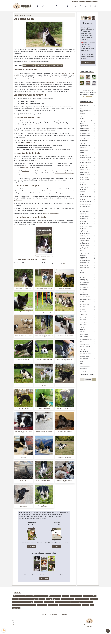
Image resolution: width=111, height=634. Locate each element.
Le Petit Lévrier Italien (88, 304)
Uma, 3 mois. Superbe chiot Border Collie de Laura (44, 505)
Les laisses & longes (76, 602)
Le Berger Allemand (88, 128)
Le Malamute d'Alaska (88, 291)
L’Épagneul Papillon (88, 245)
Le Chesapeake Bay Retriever (88, 198)
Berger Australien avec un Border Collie (64, 360)
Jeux (82, 599)
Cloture (26, 605)
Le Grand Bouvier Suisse (88, 260)
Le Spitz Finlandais (88, 336)
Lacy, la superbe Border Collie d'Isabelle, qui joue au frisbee (64, 456)
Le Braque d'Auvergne (88, 174)
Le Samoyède (88, 319)
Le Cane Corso (88, 189)
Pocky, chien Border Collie (23, 408)
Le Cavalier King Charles (88, 196)
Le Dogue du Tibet (88, 235)
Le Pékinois (88, 303)
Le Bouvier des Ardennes (88, 164)
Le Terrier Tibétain (88, 358)
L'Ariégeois (88, 113)
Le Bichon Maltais (88, 150)
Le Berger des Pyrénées (88, 145)
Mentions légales (53, 614)
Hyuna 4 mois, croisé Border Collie (65, 431)
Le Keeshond (88, 269)
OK (94, 379)
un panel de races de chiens (50, 213)
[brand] (22, 6)
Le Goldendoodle (88, 257)
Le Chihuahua (88, 200)
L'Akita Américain (88, 107)
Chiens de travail (38, 602)
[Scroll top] (108, 631)
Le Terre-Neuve (88, 343)
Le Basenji (88, 117)
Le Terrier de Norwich (88, 356)
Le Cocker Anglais (88, 218)
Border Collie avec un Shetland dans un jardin (44, 384)
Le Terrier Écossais (88, 350)
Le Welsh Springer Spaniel (88, 367)
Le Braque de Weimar (88, 181)
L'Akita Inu (88, 109)
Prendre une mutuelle (28, 65)
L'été (67, 605)
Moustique (93, 595)
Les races (51, 6)
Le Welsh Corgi (88, 365)
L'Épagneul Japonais (88, 242)
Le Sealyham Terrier (88, 321)
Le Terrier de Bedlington (88, 346)
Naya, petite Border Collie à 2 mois (65, 408)
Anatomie (71, 599)
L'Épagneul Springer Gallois (88, 247)
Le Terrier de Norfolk (88, 355)
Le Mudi (88, 298)
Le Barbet (88, 115)
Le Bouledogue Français (88, 161)
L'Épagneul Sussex (88, 249)
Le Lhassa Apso (88, 289)
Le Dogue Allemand (88, 230)
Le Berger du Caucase (88, 135)
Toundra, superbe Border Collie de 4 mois (44, 481)
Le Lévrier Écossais (88, 281)
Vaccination (66, 595)
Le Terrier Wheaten (88, 360)
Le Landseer (88, 276)
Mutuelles (95, 1)
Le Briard (88, 183)
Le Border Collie (88, 154)
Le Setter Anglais (88, 323)
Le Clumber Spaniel (88, 215)
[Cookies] (3, 630)
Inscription (75, 1)
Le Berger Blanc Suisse (88, 134)
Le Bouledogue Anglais (88, 159)
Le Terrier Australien (88, 345)
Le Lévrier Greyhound (88, 282)
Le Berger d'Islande (88, 140)
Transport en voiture (75, 605)
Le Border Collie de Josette (44, 408)
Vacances (61, 605)
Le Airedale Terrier (88, 105)
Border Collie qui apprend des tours (65, 335)
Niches (84, 602)
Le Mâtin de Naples (88, 294)
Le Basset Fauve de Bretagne (88, 120)
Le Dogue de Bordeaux (88, 233)
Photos (80, 1)
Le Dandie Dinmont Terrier (88, 227)
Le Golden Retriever (88, 259)
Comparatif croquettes (55, 595)
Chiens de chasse (48, 602)
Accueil (16, 15)
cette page (40, 222)
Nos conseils (60, 6)
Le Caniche (88, 191)
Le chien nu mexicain (88, 211)
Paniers (57, 602)
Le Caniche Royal (88, 193)
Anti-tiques (86, 595)
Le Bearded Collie (88, 125)
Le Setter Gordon (88, 324)
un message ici (87, 96)
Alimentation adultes (30, 595)
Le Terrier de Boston (88, 348)
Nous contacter (64, 614)
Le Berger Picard (88, 144)
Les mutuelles (16, 608)
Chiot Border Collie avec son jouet (44, 288)
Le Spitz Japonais (88, 338)
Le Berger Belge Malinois (88, 132)
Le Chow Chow (88, 213)
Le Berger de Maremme (88, 142)
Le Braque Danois (88, 176)
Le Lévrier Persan (88, 286)
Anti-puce (79, 595)
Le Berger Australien (88, 130)
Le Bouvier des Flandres (88, 169)
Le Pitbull (88, 308)
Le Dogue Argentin (88, 232)
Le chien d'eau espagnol (88, 201)
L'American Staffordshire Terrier (88, 111)
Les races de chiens (25, 15)
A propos (44, 614)
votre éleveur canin (30, 142)
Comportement (94, 599)
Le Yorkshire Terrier (88, 372)
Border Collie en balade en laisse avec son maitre (44, 336)
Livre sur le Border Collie (42, 65)
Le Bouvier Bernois (88, 167)
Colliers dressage (28, 602)
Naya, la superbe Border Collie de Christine (64, 481)
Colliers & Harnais (65, 602)
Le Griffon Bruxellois (88, 262)
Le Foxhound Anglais (88, 254)
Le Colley (88, 220)
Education (15, 602)
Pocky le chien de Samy (64, 384)
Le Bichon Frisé (88, 147)
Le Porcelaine (88, 311)
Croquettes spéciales (42, 595)
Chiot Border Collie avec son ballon (44, 359)
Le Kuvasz (88, 272)
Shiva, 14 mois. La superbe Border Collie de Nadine (23, 505)
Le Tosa (88, 362)
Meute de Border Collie (65, 312)
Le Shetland (88, 329)
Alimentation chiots (18, 595)
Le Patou (88, 301)
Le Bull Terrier (88, 184)
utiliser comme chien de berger (64, 173)
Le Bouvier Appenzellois (88, 162)
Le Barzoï (88, 118)
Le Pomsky (88, 310)
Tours (21, 602)
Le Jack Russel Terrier (88, 267)
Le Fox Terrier (88, 255)
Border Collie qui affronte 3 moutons (23, 335)
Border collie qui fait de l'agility (44, 312)
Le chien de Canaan (88, 203)
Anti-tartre (42, 599)
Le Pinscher (88, 306)
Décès (91, 605)
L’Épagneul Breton (88, 237)
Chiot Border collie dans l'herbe (23, 384)
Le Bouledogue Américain (88, 157)
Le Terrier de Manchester (88, 353)
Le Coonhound (88, 222)
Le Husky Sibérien (88, 266)
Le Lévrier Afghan (88, 279)
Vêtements (32, 605)
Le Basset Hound (88, 122)
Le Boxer (88, 171)
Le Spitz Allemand (88, 334)
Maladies (21, 599)
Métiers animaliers (42, 605)
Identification (85, 605)
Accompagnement (74, 6)
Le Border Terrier (88, 156)
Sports (86, 599)
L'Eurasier (88, 250)
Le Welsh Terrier (88, 368)
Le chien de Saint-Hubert (88, 206)
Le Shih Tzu (88, 333)
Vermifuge (72, 595)
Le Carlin (88, 194)
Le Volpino (88, 363)
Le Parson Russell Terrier (88, 299)
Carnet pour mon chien (56, 65)
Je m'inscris (87, 62)
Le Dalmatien (88, 225)
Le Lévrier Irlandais (88, 284)
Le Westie (88, 370)
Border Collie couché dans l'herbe (23, 312)
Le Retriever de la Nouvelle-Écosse (88, 313)
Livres (85, 1)
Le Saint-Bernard (88, 318)
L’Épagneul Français (88, 240)
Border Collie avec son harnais (23, 359)
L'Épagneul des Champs (88, 238)
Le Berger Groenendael (88, 137)
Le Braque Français (88, 178)
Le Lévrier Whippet (88, 288)
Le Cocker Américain (88, 216)
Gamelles (90, 602)
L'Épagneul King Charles (88, 244)
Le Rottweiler (88, 316)
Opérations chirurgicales (32, 599)
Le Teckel (88, 341)
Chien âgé (49, 599)
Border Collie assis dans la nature (23, 288)
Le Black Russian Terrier (88, 172)
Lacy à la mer (23, 480)
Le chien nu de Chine (88, 210)
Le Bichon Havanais (88, 149)
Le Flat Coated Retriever (88, 252)
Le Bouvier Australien (88, 166)
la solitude (25, 171)
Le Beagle (88, 123)
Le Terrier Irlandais (88, 351)
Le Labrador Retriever (88, 274)
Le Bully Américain (88, 188)
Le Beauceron (88, 127)
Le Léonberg (88, 277)
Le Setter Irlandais (88, 326)
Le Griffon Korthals (88, 264)
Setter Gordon (48, 82)
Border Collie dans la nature (65, 288)
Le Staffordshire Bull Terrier (88, 340)
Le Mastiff (88, 293)
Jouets (77, 599)
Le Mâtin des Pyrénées (88, 296)
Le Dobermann (88, 228)
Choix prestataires (52, 605)
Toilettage (15, 599)
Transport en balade (18, 605)
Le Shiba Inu (88, 331)
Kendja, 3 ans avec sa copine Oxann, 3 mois (44, 432)
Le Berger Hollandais (88, 139)
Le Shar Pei (88, 328)
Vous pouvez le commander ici (44, 256)
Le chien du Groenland (88, 208)
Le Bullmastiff (88, 186)
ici (64, 263)
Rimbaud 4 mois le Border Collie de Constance (23, 456)
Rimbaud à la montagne (44, 456)
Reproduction (56, 599)
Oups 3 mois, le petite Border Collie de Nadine (23, 432)
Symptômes (64, 599)
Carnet (90, 1)
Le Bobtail (88, 152)
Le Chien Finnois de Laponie (88, 205)
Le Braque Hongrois (88, 179)
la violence (25, 167)
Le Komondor (88, 271)
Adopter (42, 6)
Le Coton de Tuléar (88, 223)
